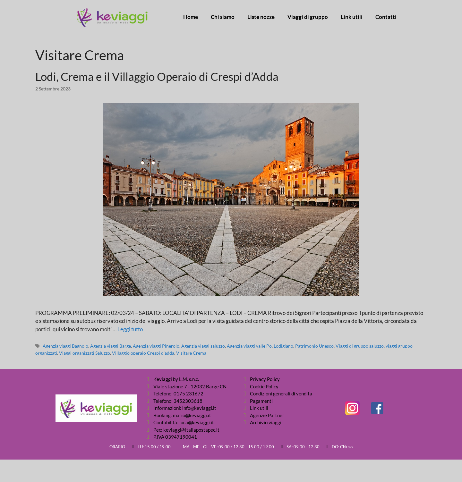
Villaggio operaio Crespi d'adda (143, 353)
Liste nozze (261, 17)
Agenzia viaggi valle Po (249, 346)
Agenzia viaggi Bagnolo (65, 346)
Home (190, 17)
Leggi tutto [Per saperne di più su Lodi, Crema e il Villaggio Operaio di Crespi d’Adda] (130, 329)
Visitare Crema (191, 353)
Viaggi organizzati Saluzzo (84, 353)
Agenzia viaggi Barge (110, 346)
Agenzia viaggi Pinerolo (156, 346)
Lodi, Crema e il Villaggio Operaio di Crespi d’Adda (156, 76)
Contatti (386, 17)
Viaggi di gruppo (307, 17)
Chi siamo (223, 17)
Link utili (352, 17)
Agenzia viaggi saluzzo (203, 346)
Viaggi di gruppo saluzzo (360, 346)
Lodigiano (283, 346)
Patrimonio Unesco (314, 346)
